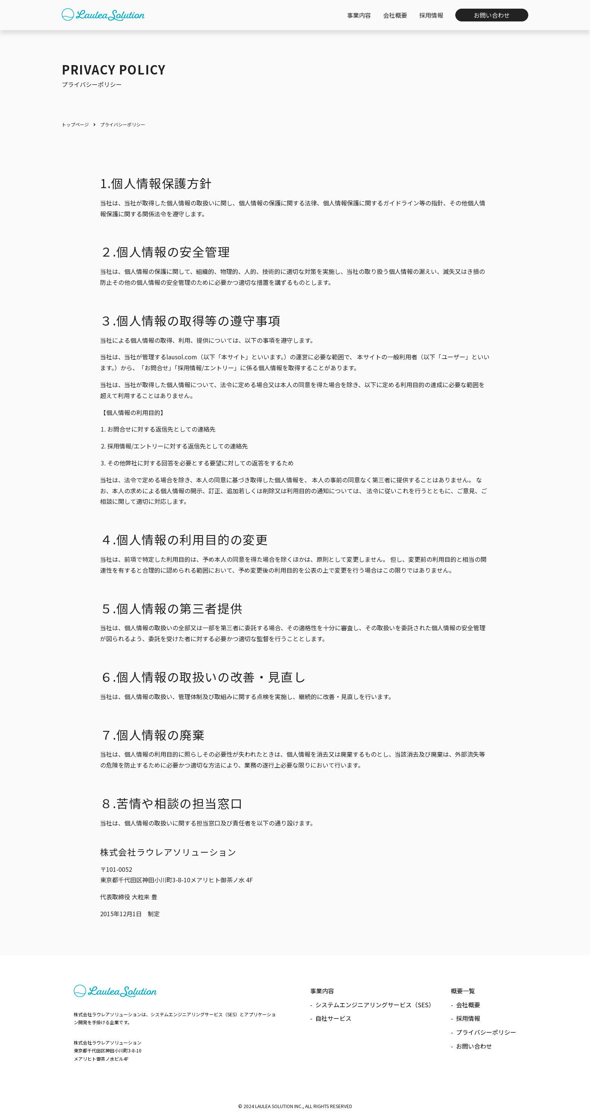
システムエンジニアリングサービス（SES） (375, 1004)
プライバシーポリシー (486, 1032)
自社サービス (333, 1018)
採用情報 (468, 1018)
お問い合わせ (474, 1046)
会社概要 (468, 1004)
